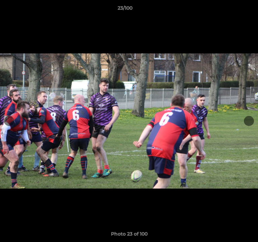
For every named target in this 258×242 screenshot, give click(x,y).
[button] (234, 10)
